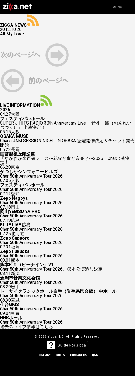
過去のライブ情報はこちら (26, 327)
